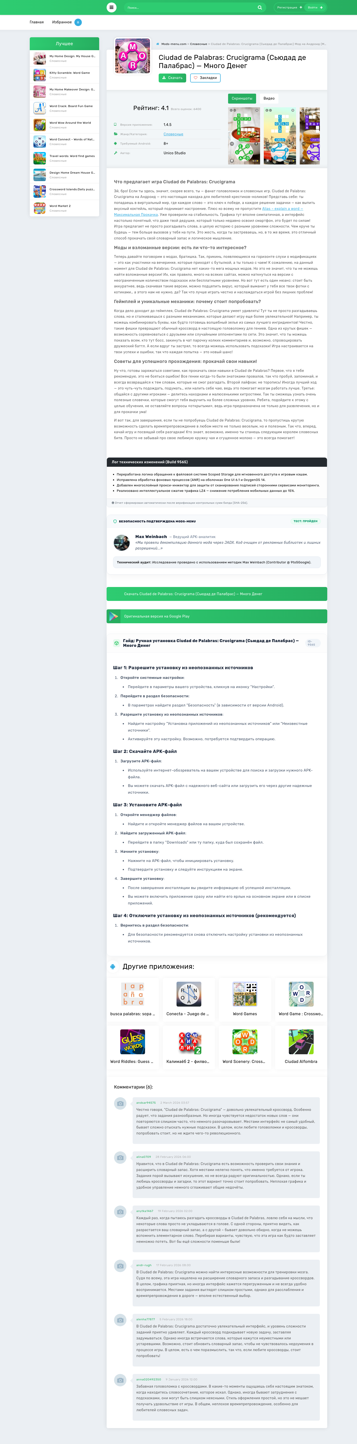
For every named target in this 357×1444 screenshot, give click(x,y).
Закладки (205, 78)
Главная (37, 22)
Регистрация (289, 7)
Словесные (173, 134)
